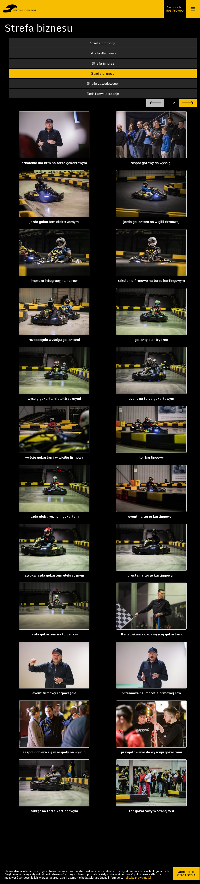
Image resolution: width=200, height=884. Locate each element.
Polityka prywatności (137, 877)
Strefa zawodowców (103, 83)
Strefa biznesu (103, 73)
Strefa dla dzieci (103, 53)
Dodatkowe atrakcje (103, 94)
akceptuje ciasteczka (188, 873)
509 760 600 (175, 11)
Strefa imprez (103, 63)
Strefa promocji (102, 43)
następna (188, 103)
